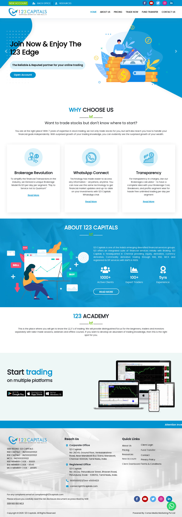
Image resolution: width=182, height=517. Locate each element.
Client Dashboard (131, 464)
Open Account (23, 75)
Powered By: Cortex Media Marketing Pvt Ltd (154, 513)
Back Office (40, 3)
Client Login (147, 445)
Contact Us (168, 12)
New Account (18, 3)
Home (93, 12)
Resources (62, 3)
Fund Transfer (150, 12)
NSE (13, 503)
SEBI (9, 503)
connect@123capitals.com (84, 486)
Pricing (118, 12)
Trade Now (132, 12)
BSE (17, 503)
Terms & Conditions (151, 464)
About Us (105, 12)
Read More (33, 195)
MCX (21, 503)
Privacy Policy (148, 460)
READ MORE (106, 292)
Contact (145, 455)
